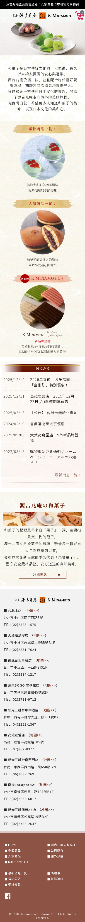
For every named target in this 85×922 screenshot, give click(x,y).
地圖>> (32, 610)
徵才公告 (14, 879)
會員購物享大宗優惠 (47, 423)
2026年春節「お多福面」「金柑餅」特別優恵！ (52, 382)
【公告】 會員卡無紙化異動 (54, 412)
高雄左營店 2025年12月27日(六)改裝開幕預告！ (52, 398)
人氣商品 (14, 856)
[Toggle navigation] (6, 15)
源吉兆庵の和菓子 (63, 845)
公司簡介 (57, 850)
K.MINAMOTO (18, 862)
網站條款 (14, 884)
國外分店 (57, 856)
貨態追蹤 (57, 879)
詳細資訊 (47, 574)
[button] (79, 14)
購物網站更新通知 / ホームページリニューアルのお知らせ (53, 457)
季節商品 (14, 850)
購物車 (55, 873)
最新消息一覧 (68, 474)
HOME (12, 845)
